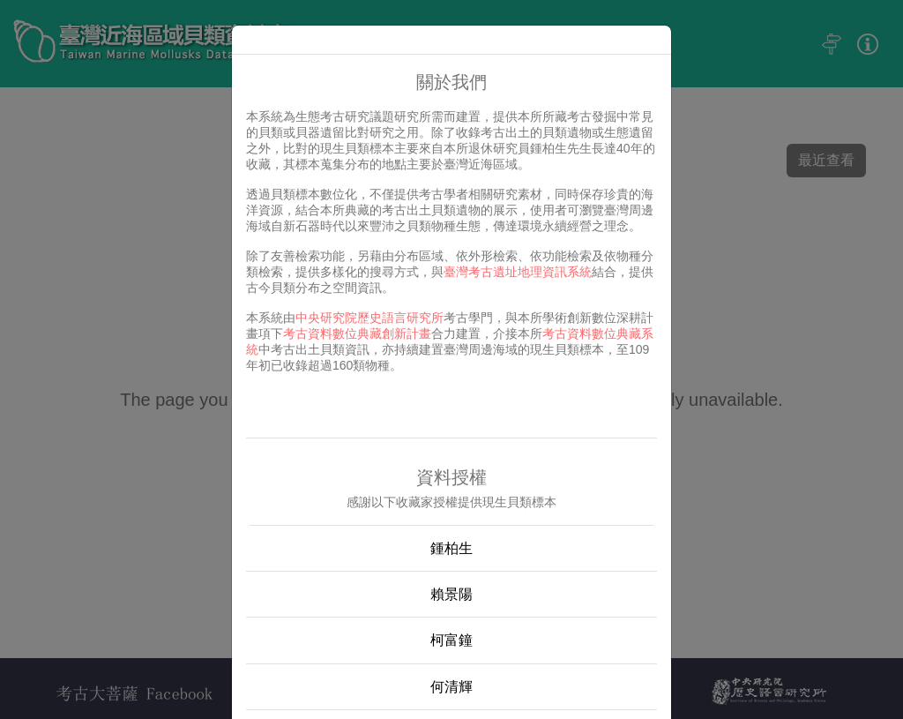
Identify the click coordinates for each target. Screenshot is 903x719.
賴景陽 (451, 594)
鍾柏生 (451, 548)
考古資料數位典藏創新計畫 (357, 333)
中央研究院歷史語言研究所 (369, 318)
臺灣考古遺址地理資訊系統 (518, 272)
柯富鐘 (451, 640)
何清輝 (451, 686)
